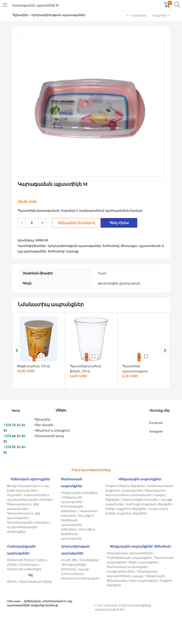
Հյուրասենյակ (72, 572)
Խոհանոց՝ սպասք (75, 568)
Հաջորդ (161, 15)
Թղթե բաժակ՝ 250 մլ (34, 365)
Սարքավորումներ (121, 570)
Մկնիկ (11, 563)
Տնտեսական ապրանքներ (127, 565)
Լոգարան (68, 514)
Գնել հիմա (118, 222)
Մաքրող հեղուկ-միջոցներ (125, 484)
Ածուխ (12, 580)
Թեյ (74, 559)
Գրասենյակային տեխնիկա (28, 521)
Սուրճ (65, 559)
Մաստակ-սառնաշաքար (80, 577)
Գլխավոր (20, 15)
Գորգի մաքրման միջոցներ (125, 507)
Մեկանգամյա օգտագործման (130, 552)
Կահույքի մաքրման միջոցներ (149, 503)
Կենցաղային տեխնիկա (79, 491)
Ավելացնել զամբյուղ (75, 222)
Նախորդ (136, 15)
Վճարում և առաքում (52, 429)
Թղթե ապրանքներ (143, 561)
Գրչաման (14, 494)
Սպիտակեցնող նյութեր (140, 498)
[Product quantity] (32, 222)
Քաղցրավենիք (73, 563)
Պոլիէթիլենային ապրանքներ (129, 556)
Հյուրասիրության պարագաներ (58, 15)
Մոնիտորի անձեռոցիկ (24, 568)
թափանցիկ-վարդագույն (119, 283)
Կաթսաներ (88, 510)
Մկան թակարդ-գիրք (35, 580)
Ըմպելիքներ (89, 559)
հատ (102, 273)
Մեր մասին (43, 424)
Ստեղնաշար (29, 563)
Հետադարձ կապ (49, 435)
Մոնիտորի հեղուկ (20, 559)
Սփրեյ (41, 559)
